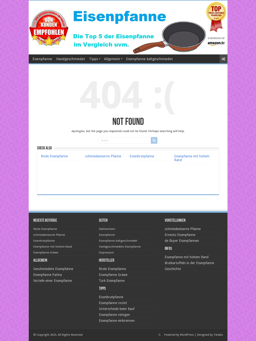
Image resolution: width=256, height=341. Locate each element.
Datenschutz (107, 229)
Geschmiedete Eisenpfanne (53, 269)
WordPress (187, 334)
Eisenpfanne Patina (47, 275)
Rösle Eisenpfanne (54, 156)
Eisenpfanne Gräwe (45, 252)
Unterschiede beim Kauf (116, 309)
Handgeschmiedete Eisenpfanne (120, 246)
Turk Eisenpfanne (112, 281)
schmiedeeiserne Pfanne (103, 156)
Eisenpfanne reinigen (114, 315)
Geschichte (173, 269)
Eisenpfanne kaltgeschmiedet (149, 59)
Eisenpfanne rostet (113, 303)
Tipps (93, 59)
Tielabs (218, 334)
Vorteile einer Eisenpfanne (52, 281)
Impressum (106, 252)
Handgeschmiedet (70, 59)
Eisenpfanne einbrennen (117, 321)
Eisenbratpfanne (142, 156)
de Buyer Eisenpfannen (182, 241)
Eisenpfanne (42, 59)
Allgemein (112, 59)
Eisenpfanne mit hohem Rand (52, 246)
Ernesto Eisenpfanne (180, 235)
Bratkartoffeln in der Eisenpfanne (189, 263)
